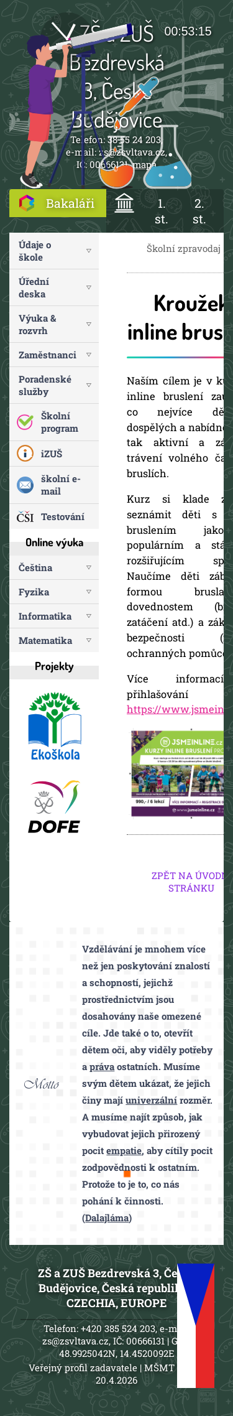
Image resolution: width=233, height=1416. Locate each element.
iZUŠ (51, 453)
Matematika (45, 640)
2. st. (199, 210)
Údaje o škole (35, 250)
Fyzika (34, 591)
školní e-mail (61, 484)
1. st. (161, 210)
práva (101, 1066)
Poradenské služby (45, 385)
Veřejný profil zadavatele (83, 1367)
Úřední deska (34, 287)
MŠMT (159, 1367)
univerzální (151, 1100)
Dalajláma (107, 1217)
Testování (63, 516)
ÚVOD (124, 203)
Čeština (35, 567)
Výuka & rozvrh (37, 324)
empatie (124, 1150)
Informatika (45, 616)
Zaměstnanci (47, 354)
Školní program (59, 421)
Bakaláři (70, 203)
